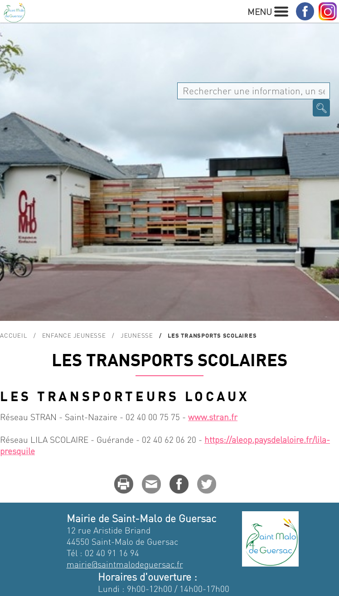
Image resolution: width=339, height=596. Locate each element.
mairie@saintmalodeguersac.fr (125, 564)
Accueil (13, 335)
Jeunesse (137, 335)
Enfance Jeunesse (74, 335)
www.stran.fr (212, 416)
